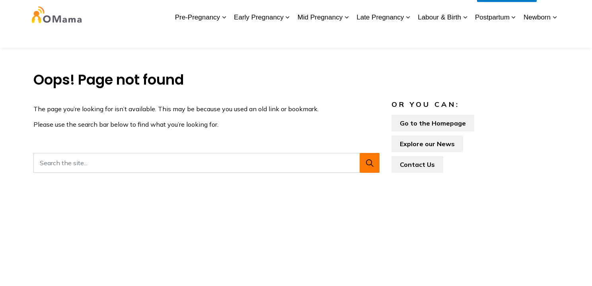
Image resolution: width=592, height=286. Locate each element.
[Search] (370, 163)
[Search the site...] (206, 163)
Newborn (537, 35)
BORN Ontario (283, 11)
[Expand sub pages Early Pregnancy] (288, 36)
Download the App (209, 11)
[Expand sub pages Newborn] (555, 36)
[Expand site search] (551, 12)
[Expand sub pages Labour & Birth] (465, 36)
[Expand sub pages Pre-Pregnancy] (224, 36)
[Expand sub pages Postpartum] (514, 36)
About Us (164, 11)
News (249, 11)
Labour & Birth (439, 35)
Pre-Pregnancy (197, 35)
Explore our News (427, 144)
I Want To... (506, 12)
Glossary (388, 11)
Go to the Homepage (433, 123)
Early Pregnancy (259, 35)
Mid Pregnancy (320, 35)
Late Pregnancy (380, 35)
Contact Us (422, 11)
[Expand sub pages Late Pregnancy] (408, 36)
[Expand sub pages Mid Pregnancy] (347, 36)
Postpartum (492, 35)
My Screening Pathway (339, 11)
